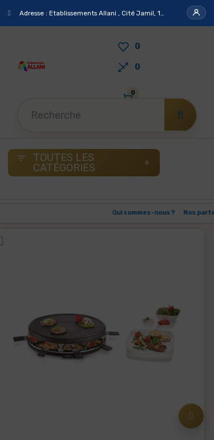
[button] (196, 12)
